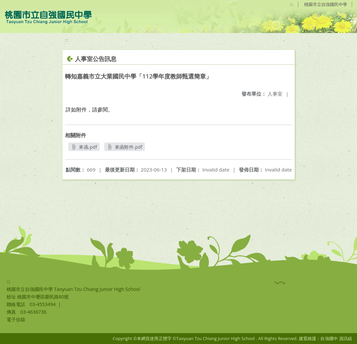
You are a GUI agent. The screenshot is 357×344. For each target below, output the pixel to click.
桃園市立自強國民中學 (325, 4)
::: (291, 4)
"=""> (280, 283)
